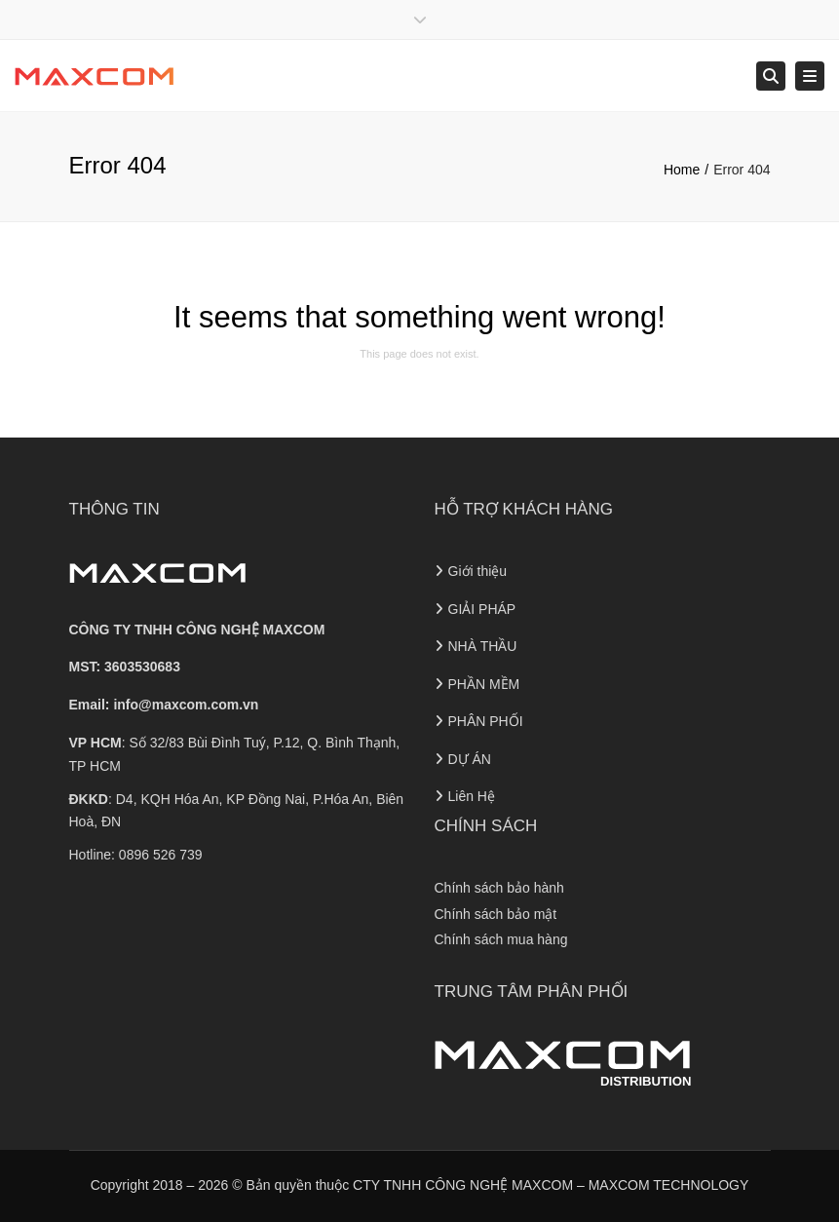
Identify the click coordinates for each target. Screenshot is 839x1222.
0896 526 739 (161, 854)
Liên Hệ (471, 796)
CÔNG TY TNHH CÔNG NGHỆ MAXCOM (197, 629)
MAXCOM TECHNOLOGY (669, 1185)
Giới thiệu (478, 571)
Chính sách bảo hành (499, 888)
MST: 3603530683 (124, 666)
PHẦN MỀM (484, 684)
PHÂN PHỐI (485, 721)
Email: (164, 704)
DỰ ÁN (469, 759)
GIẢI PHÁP (482, 609)
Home (682, 169)
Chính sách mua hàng (501, 939)
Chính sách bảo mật (496, 914)
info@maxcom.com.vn (185, 704)
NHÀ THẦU (482, 646)
